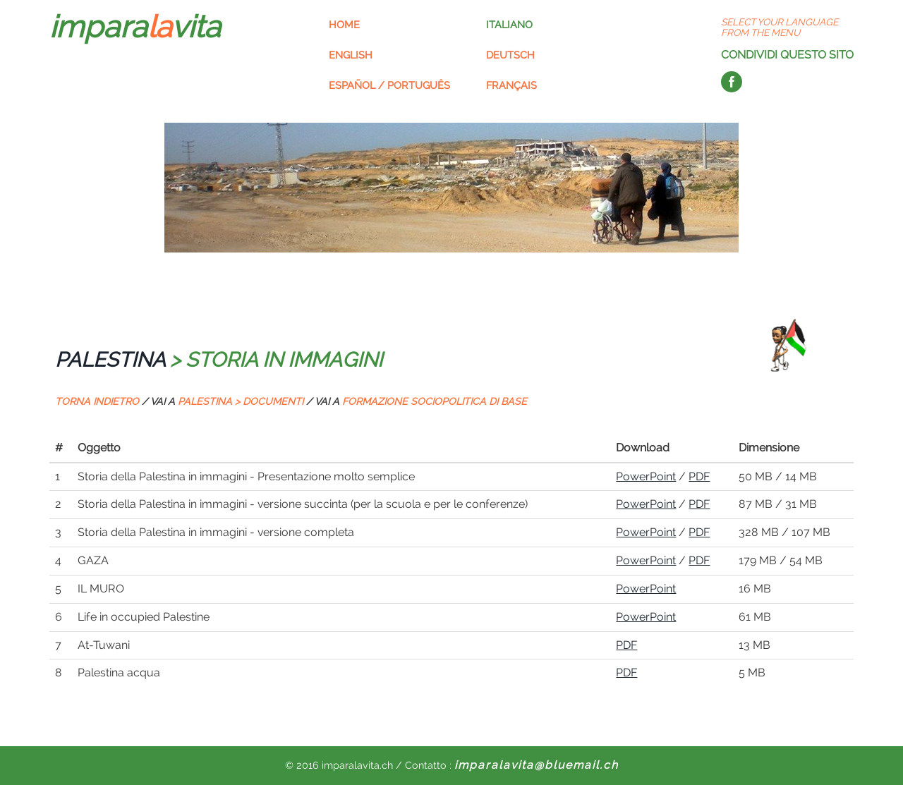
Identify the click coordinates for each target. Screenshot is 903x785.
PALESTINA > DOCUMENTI (240, 401)
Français (511, 85)
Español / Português (389, 85)
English (350, 55)
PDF (699, 476)
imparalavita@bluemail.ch (536, 765)
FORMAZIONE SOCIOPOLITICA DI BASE (434, 401)
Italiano (509, 24)
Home (344, 24)
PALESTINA (110, 360)
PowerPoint (646, 476)
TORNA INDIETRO (97, 401)
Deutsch (510, 55)
